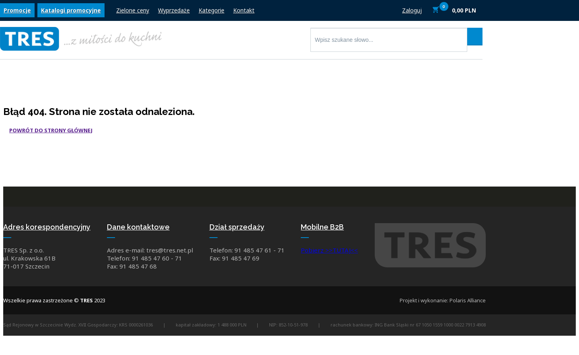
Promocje (17, 11)
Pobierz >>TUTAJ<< (329, 251)
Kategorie (211, 11)
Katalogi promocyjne (71, 11)
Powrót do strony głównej (50, 130)
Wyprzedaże (174, 11)
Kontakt (244, 11)
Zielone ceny (132, 11)
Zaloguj (412, 11)
